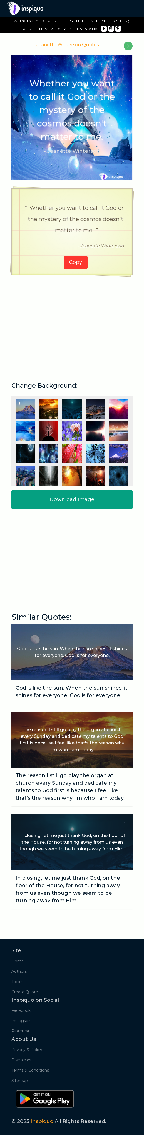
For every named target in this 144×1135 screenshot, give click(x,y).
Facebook (21, 1010)
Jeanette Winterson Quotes (67, 44)
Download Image (72, 499)
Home (17, 961)
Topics (17, 981)
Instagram (21, 1020)
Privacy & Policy (26, 1049)
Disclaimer (21, 1060)
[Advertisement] (72, 322)
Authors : (23, 20)
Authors (19, 971)
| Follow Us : (87, 29)
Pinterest (20, 1031)
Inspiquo (42, 1121)
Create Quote (24, 992)
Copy (75, 262)
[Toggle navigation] (129, 8)
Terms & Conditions (30, 1070)
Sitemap (19, 1080)
